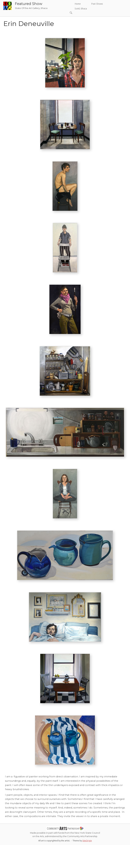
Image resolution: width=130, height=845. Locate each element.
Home (78, 3)
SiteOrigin (87, 840)
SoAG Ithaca (81, 8)
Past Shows (97, 3)
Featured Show (28, 3)
